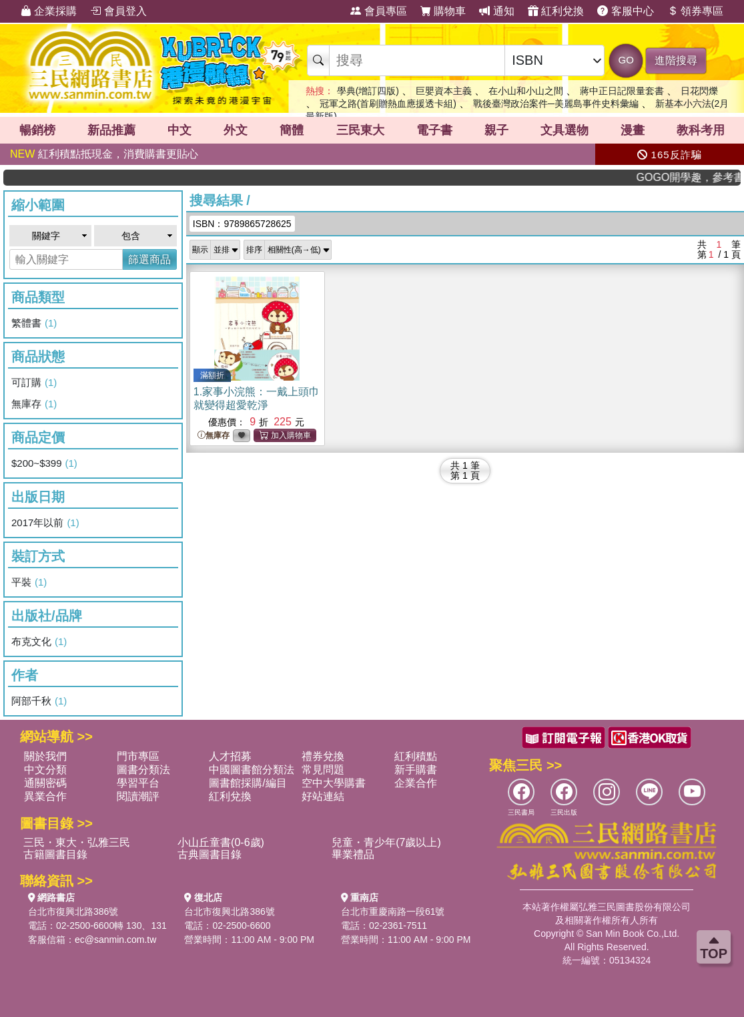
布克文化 (39, 642)
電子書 (434, 130)
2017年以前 (45, 523)
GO (626, 59)
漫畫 (633, 130)
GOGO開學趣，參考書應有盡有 (700, 177)
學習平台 (138, 783)
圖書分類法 (143, 769)
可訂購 (34, 383)
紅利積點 (415, 756)
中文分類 (45, 769)
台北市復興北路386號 (73, 911)
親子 (496, 130)
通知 (496, 11)
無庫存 (34, 404)
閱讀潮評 (138, 796)
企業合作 (415, 783)
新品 (111, 130)
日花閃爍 (699, 90)
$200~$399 (44, 463)
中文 (179, 130)
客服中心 (625, 11)
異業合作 (45, 796)
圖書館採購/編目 (247, 783)
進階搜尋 (676, 60)
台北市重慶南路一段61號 (393, 911)
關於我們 (45, 756)
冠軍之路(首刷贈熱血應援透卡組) (388, 103)
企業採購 (49, 11)
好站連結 (323, 796)
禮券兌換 (323, 756)
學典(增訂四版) (368, 90)
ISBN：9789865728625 (242, 223)
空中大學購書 (334, 783)
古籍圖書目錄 (55, 854)
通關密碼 (45, 783)
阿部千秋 (39, 701)
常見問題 (323, 769)
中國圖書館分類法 (251, 769)
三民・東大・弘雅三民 (76, 842)
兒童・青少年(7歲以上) (386, 842)
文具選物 (564, 130)
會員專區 (378, 11)
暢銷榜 (37, 130)
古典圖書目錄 (209, 854)
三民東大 (360, 130)
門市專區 (138, 756)
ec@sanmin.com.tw (115, 939)
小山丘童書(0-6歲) (220, 842)
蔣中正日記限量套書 (622, 90)
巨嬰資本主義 (444, 90)
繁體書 (34, 323)
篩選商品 (149, 259)
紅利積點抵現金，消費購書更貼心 (104, 154)
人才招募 (230, 756)
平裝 (29, 582)
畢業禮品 (353, 854)
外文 (236, 130)
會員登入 (118, 11)
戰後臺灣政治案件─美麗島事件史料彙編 (556, 103)
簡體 (292, 130)
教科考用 (701, 130)
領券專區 (695, 11)
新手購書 (415, 769)
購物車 (443, 11)
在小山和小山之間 (525, 90)
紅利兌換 (556, 11)
